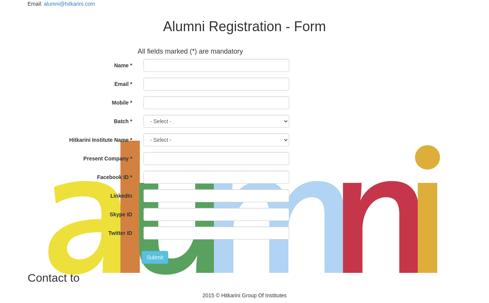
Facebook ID (114, 177)
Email (123, 84)
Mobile (122, 103)
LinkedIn (121, 196)
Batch (123, 121)
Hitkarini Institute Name (100, 140)
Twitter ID (120, 233)
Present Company (107, 158)
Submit (155, 257)
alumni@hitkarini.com (69, 4)
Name (123, 65)
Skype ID (121, 214)
